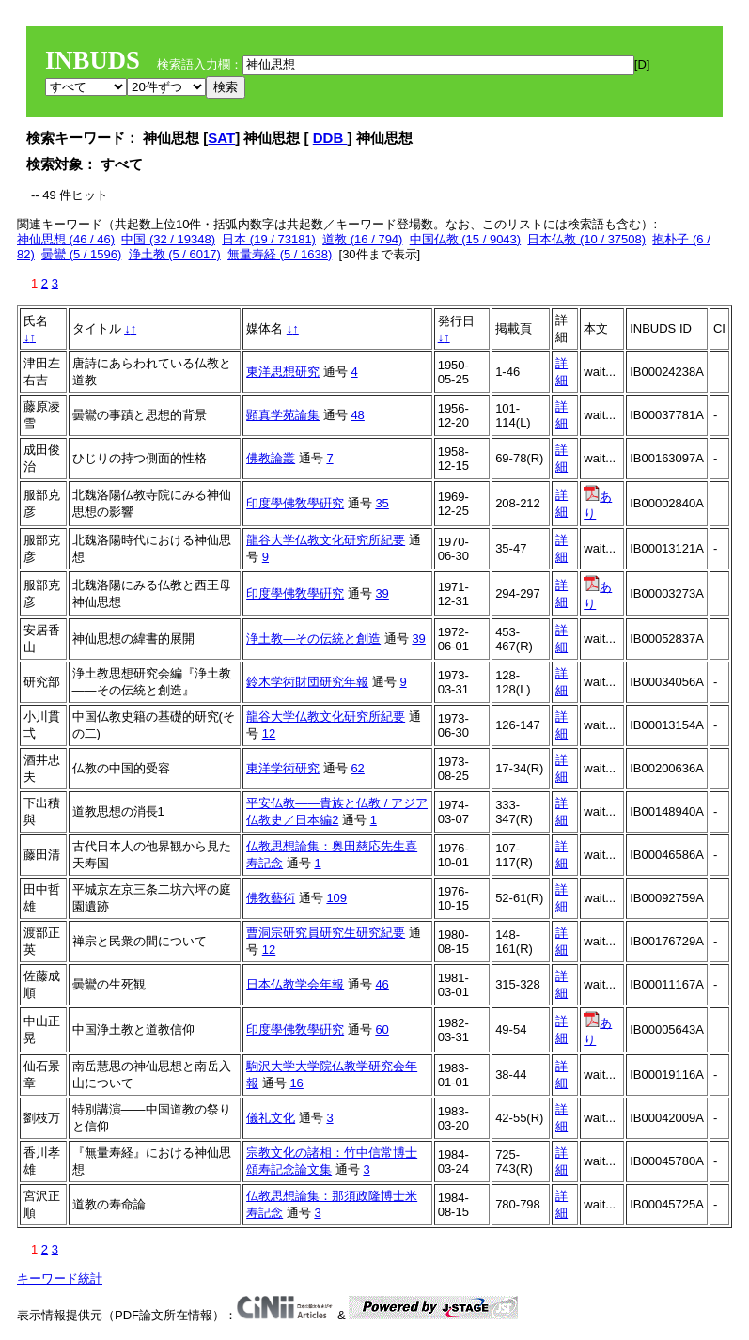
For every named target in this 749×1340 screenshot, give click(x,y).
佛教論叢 (270, 458)
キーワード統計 (59, 1278)
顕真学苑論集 (283, 415)
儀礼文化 (270, 1118)
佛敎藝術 (270, 898)
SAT (221, 138)
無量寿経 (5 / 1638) (279, 254)
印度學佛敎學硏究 (295, 503)
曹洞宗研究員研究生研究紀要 (325, 933)
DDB (330, 138)
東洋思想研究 (283, 372)
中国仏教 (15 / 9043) (466, 239)
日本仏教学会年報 (295, 984)
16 (296, 1083)
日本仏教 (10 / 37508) (586, 239)
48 (357, 415)
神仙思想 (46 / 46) (66, 239)
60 (381, 1029)
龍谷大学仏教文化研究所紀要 (325, 540)
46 (381, 984)
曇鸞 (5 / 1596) (81, 254)
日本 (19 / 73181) (269, 239)
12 (268, 733)
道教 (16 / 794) (362, 239)
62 (357, 768)
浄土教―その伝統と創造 (313, 638)
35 (381, 503)
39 (381, 593)
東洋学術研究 (283, 768)
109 (336, 898)
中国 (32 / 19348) (168, 239)
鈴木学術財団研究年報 (307, 682)
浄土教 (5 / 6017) (175, 254)
